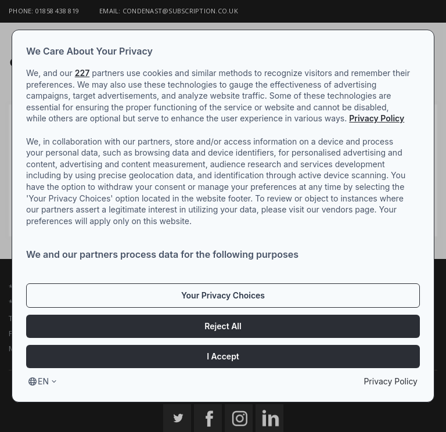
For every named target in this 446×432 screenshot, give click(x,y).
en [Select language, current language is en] (43, 381)
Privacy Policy (376, 118)
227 (82, 73)
